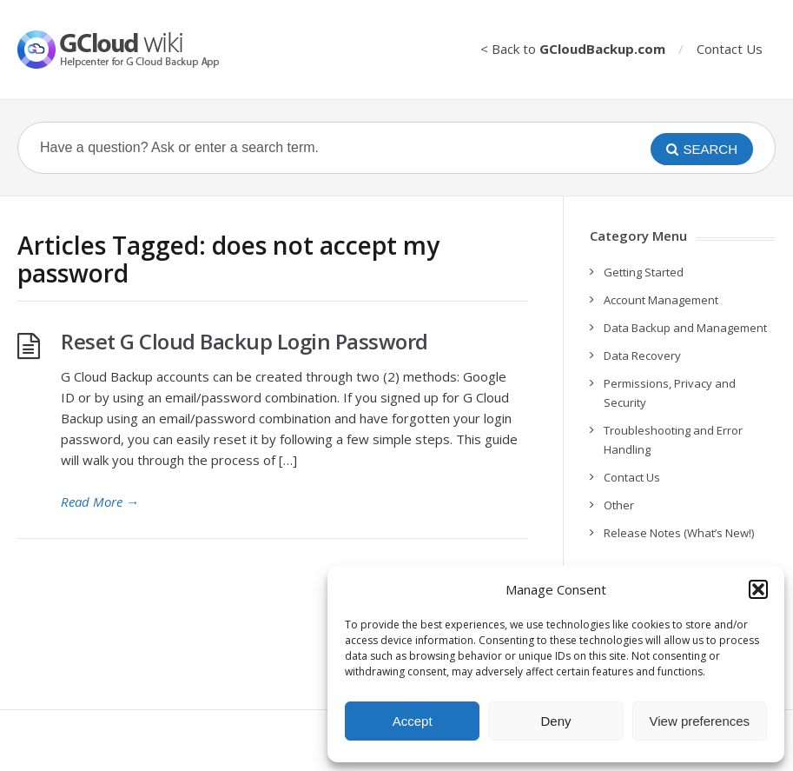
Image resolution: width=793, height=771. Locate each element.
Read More (100, 501)
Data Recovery (642, 355)
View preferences (700, 721)
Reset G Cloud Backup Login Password (244, 341)
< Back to (572, 48)
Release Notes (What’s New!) (679, 533)
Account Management (661, 300)
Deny (555, 721)
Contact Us (730, 48)
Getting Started (644, 272)
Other (619, 505)
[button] (758, 589)
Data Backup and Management (685, 328)
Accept (413, 721)
